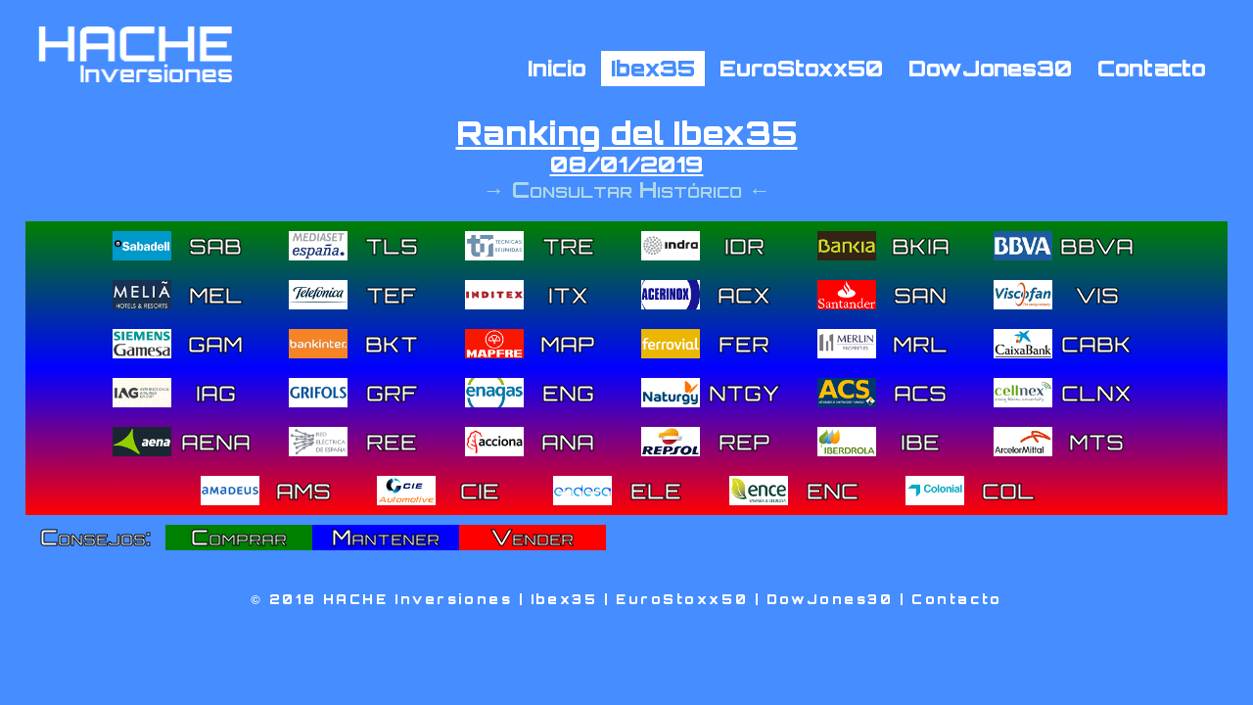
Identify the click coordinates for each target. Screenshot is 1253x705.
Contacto (1151, 67)
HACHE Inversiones (418, 599)
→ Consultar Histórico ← (626, 189)
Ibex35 (653, 67)
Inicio (557, 67)
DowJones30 (990, 67)
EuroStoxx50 (801, 67)
